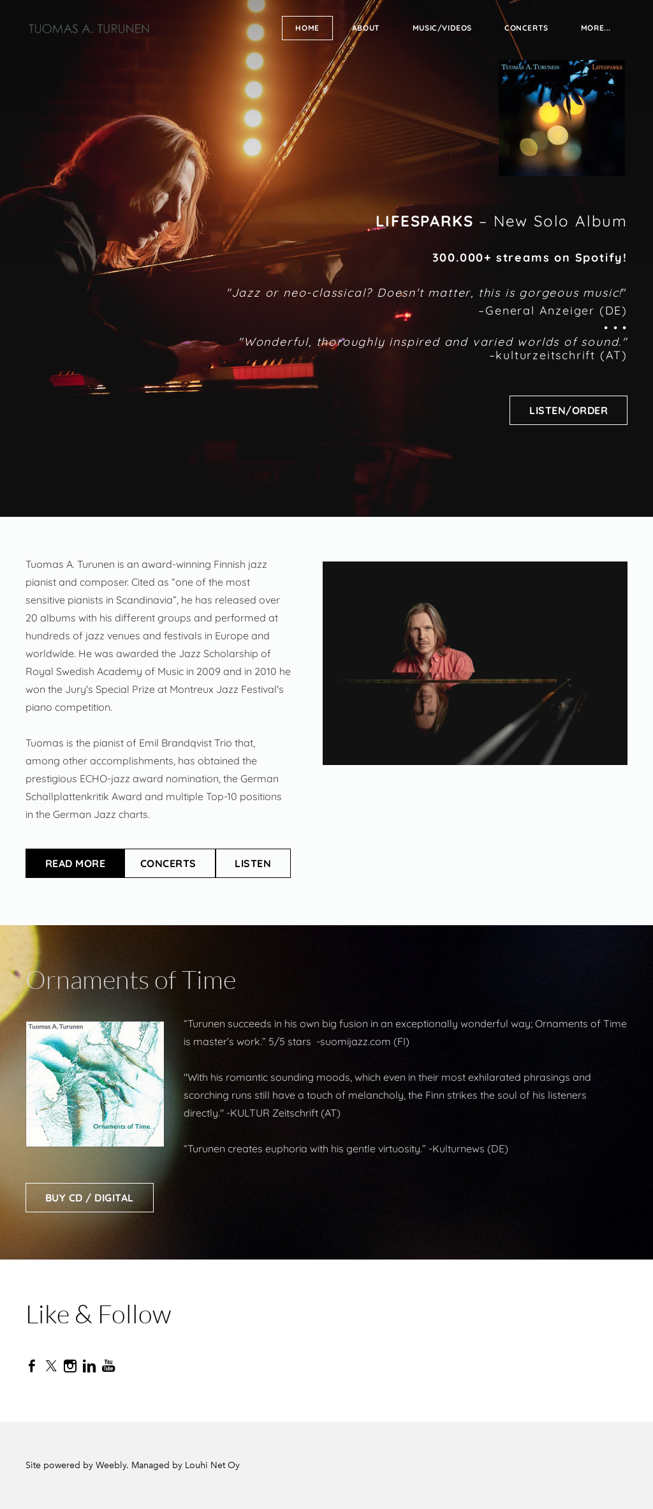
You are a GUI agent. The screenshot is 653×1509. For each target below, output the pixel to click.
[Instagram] (70, 1366)
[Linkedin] (89, 1366)
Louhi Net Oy (212, 1465)
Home (307, 28)
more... (596, 28)
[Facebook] (32, 1366)
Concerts (526, 28)
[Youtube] (108, 1366)
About (366, 28)
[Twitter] (51, 1366)
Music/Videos (442, 28)
